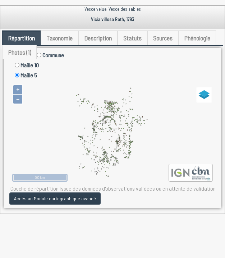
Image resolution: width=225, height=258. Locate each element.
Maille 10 (27, 65)
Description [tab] (98, 38)
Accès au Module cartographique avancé (55, 198)
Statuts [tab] (132, 38)
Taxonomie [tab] (59, 38)
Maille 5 (26, 75)
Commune (50, 55)
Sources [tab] (163, 38)
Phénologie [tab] (197, 38)
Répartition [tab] (21, 38)
